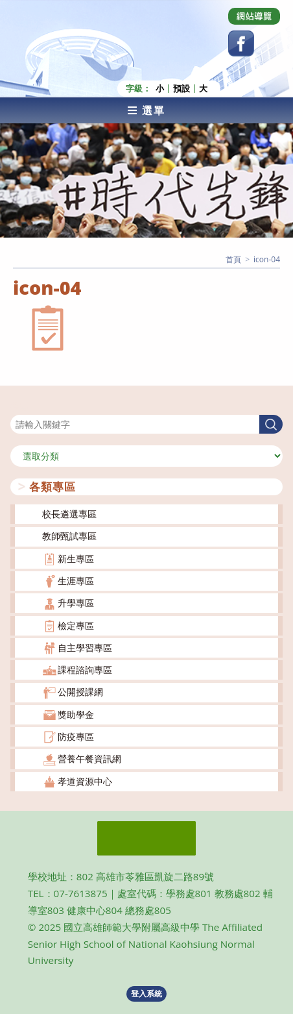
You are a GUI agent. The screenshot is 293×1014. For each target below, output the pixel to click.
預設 (181, 88)
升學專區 (76, 603)
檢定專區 (76, 625)
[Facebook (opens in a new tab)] (241, 43)
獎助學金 (76, 714)
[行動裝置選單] (146, 110)
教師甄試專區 (69, 536)
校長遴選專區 (69, 514)
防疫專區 (76, 736)
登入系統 (146, 993)
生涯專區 (76, 581)
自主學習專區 (85, 647)
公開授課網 (80, 692)
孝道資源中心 (85, 781)
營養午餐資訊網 (89, 758)
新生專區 (76, 558)
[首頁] (233, 259)
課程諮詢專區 (85, 669)
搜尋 (19, 407)
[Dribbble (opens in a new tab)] (254, 16)
